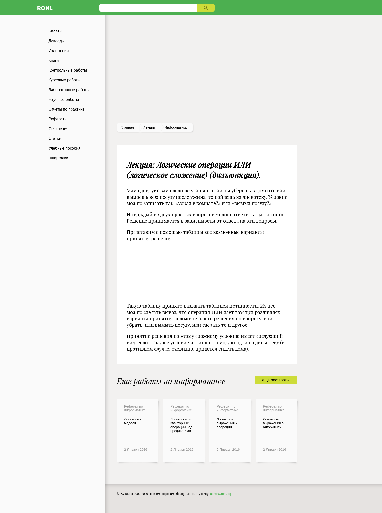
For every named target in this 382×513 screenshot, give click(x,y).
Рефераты (58, 119)
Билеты (55, 31)
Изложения (59, 51)
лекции (149, 127)
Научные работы (64, 99)
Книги (54, 60)
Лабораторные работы (69, 90)
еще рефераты (275, 380)
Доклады (57, 41)
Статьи (55, 138)
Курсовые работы (65, 80)
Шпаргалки (58, 158)
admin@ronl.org (220, 494)
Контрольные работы (68, 70)
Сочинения (59, 129)
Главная (127, 127)
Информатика (176, 127)
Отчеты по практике (67, 109)
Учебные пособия (65, 148)
